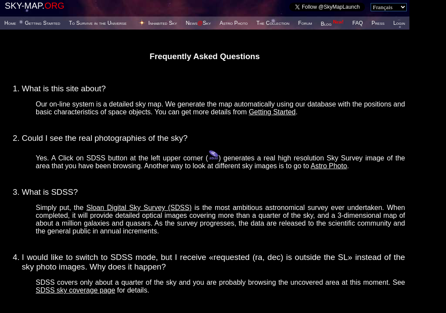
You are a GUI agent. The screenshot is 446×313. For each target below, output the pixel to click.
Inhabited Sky (163, 23)
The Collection (273, 23)
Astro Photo (234, 23)
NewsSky (198, 23)
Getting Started (42, 23)
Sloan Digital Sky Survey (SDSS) (139, 207)
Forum (305, 23)
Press (378, 23)
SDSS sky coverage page (75, 290)
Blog (332, 24)
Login (399, 23)
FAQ (357, 23)
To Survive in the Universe (97, 23)
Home (10, 23)
